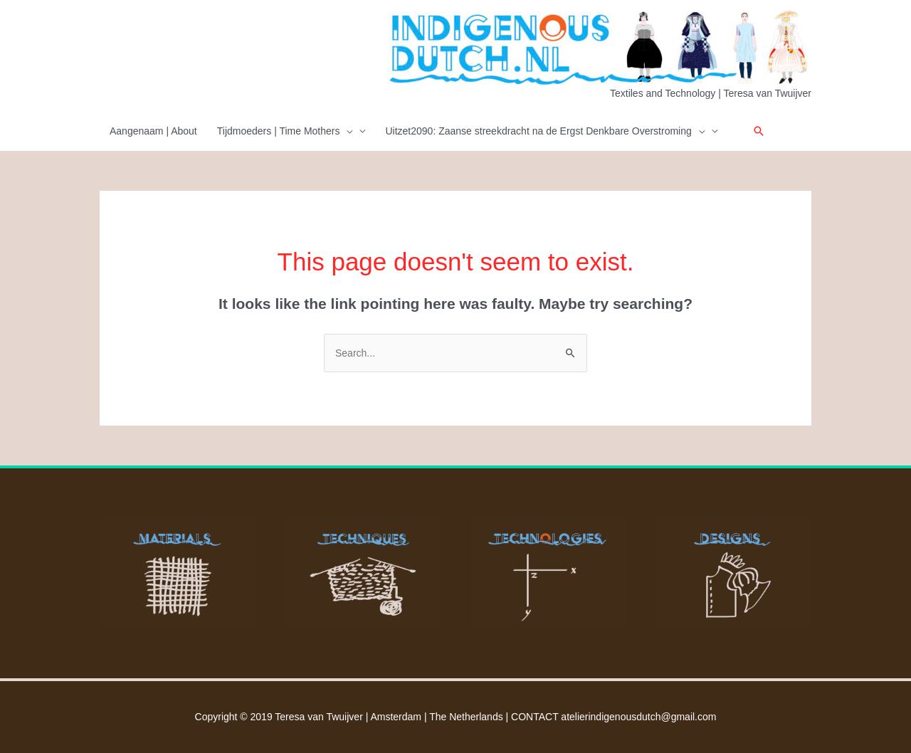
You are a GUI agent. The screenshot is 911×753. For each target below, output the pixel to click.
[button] (758, 131)
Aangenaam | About (153, 131)
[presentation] (345, 131)
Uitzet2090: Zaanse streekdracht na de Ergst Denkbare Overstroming (544, 131)
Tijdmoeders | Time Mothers (285, 131)
